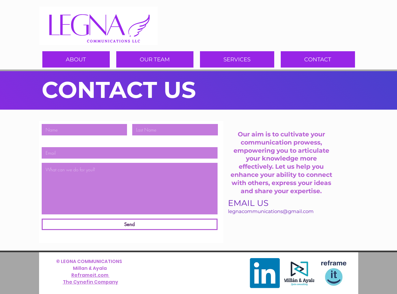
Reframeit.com (90, 275)
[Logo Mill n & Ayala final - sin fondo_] (299, 273)
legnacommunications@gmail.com (271, 211)
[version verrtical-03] (334, 273)
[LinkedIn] (265, 273)
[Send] (130, 224)
